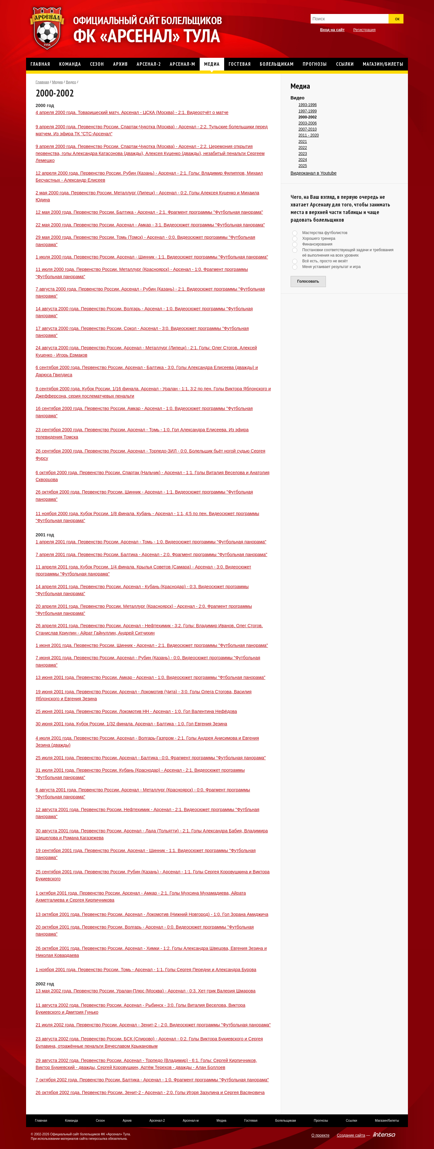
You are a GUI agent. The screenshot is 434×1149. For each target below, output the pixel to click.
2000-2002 (308, 117)
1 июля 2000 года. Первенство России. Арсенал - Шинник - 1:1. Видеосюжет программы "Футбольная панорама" (152, 256)
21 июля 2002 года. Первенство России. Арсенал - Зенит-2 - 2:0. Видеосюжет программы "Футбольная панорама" (153, 1024)
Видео (71, 82)
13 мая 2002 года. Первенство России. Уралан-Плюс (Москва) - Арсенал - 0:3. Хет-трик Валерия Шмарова (146, 990)
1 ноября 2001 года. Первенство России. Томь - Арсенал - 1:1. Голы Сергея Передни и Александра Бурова (146, 969)
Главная (42, 82)
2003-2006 (308, 123)
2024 (303, 160)
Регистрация (364, 30)
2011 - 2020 (309, 135)
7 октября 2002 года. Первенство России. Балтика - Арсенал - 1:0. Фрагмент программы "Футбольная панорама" (152, 1079)
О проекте (321, 1135)
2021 (303, 141)
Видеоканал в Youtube (314, 173)
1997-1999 (308, 111)
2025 (303, 166)
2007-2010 (308, 129)
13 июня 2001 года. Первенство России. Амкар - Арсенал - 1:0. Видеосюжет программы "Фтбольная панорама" (150, 677)
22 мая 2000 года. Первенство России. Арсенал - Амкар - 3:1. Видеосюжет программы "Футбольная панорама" (150, 224)
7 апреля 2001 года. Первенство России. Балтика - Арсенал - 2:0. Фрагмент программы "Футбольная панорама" (151, 554)
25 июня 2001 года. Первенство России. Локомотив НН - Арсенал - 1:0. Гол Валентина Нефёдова (136, 711)
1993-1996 (308, 105)
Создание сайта (351, 1135)
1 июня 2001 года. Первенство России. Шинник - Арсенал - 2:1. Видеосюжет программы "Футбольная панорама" (152, 645)
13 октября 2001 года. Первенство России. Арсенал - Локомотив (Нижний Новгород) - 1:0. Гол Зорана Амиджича (152, 914)
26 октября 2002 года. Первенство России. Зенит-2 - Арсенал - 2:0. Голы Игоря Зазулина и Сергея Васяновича (150, 1092)
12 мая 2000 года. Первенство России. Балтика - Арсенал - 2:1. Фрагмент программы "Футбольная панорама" (149, 212)
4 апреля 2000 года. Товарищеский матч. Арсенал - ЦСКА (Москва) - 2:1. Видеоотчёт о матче (132, 112)
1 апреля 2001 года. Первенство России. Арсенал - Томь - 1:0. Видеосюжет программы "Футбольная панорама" (151, 541)
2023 (303, 153)
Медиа (57, 82)
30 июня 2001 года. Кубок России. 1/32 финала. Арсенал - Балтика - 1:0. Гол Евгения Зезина (131, 723)
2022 (303, 147)
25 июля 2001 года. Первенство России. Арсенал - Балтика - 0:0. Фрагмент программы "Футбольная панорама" (151, 757)
